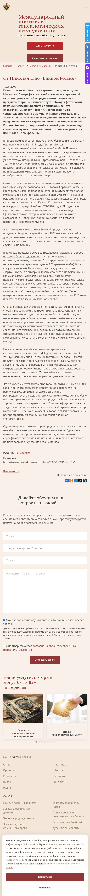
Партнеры (59, 764)
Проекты (8, 770)
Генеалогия (23, 453)
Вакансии (59, 776)
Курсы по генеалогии (66, 828)
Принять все (45, 877)
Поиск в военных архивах (19, 803)
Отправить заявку (45, 659)
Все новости (11, 471)
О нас (6, 764)
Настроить (45, 887)
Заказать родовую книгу (18, 818)
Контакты (59, 782)
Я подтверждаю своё (39, 648)
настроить (12, 859)
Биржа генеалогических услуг (67, 733)
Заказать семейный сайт (68, 822)
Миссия (58, 770)
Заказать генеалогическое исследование (23, 733)
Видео (7, 782)
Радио (7, 787)
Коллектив (10, 776)
